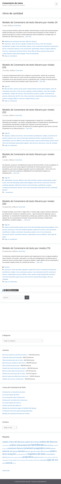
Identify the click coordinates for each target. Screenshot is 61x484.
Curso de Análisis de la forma (11, 403)
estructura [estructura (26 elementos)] (46, 451)
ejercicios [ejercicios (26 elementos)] (27, 451)
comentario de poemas (43, 46)
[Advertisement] (30, 317)
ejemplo (23, 44)
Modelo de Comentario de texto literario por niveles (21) (28, 155)
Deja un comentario (11, 56)
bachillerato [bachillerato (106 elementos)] (37, 444)
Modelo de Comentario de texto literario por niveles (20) (28, 202)
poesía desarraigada (18, 53)
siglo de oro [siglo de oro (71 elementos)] (52, 459)
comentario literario (13, 49)
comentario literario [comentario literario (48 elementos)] (15, 448)
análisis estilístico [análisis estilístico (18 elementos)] (5, 445)
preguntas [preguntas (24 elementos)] (36, 457)
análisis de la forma (33, 44)
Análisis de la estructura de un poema (14, 368)
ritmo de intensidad (32, 53)
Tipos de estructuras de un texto (12, 360)
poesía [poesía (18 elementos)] (12, 457)
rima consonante (25, 49)
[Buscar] (27, 297)
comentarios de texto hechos (18, 51)
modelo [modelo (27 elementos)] (48, 454)
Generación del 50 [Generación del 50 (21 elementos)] (23, 454)
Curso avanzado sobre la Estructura (13, 397)
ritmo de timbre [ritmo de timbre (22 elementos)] (29, 460)
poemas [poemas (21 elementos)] (9, 457)
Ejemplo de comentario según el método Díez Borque (19, 408)
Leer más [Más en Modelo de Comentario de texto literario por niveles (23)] (42, 81)
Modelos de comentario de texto (15, 41)
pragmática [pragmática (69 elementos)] (28, 457)
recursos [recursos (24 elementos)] (41, 457)
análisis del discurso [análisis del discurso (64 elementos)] (48, 441)
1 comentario (9, 192)
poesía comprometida (30, 89)
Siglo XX (28, 41)
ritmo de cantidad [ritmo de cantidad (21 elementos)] (12, 460)
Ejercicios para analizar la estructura (13, 363)
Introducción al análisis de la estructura (14, 400)
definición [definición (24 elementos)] (53, 448)
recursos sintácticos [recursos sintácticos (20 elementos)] (48, 457)
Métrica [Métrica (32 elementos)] (52, 454)
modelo (13, 46)
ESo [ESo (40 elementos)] (42, 451)
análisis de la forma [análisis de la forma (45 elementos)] (32, 442)
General (34, 41)
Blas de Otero (36, 51)
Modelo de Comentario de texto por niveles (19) (26, 248)
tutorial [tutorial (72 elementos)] (8, 462)
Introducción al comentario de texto (13, 392)
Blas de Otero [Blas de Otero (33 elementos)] (49, 445)
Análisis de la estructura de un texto (13, 373)
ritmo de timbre (21, 46)
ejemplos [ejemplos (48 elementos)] (21, 451)
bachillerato (6, 46)
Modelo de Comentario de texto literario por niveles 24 (29, 22)
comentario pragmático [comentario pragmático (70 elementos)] (34, 448)
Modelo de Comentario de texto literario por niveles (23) (28, 66)
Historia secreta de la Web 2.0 (11, 405)
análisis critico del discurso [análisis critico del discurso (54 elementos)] (13, 442)
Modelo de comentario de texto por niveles (16, 413)
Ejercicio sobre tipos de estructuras (13, 371)
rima (33, 46)
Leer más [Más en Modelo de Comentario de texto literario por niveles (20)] (27, 220)
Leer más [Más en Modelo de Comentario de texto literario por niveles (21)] (16, 173)
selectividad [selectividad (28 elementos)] (43, 460)
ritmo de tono (16, 44)
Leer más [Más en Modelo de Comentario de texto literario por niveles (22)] (29, 128)
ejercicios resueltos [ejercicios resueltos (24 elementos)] (36, 451)
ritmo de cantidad (45, 44)
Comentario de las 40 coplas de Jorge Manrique (17, 411)
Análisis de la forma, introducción (13, 379)
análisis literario (30, 98)
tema (29, 51)
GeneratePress (42, 481)
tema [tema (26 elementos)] (3, 463)
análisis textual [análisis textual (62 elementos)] (16, 445)
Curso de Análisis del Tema (10, 395)
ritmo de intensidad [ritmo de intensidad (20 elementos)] (21, 460)
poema (29, 46)
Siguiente (14, 290)
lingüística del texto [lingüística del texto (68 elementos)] (36, 454)
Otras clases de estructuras (11, 365)
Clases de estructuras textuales (12, 357)
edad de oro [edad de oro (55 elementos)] (7, 451)
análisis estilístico (37, 91)
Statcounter (6, 470)
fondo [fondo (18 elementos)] (17, 454)
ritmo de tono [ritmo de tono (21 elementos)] (36, 460)
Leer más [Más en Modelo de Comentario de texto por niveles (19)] (39, 262)
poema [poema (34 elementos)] (4, 457)
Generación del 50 (14, 96)
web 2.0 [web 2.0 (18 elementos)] (14, 463)
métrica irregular (45, 49)
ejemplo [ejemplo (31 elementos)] (15, 451)
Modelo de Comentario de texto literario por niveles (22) (28, 111)
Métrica (53, 49)
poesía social (45, 51)
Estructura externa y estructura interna (14, 355)
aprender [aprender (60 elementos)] (27, 445)
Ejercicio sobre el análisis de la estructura (15, 376)
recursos (5, 51)
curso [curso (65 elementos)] (47, 448)
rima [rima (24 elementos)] (54, 457)
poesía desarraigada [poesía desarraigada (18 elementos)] (18, 457)
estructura (8, 44)
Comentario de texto (12, 3)
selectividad (35, 49)
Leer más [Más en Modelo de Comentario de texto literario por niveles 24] (28, 36)
